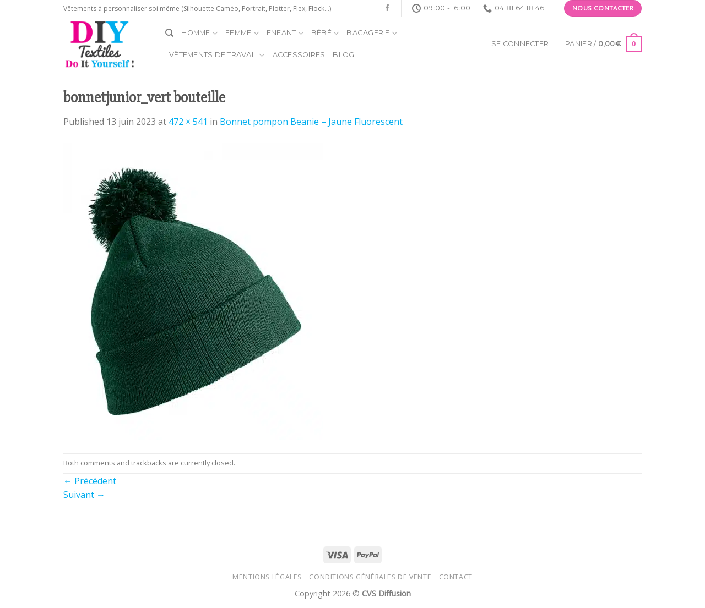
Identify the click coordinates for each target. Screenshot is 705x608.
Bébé (325, 33)
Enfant (285, 33)
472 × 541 (188, 122)
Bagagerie (371, 33)
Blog (343, 55)
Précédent (89, 481)
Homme (199, 33)
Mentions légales (267, 577)
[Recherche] (169, 33)
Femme (242, 33)
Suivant (84, 495)
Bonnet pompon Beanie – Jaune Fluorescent (311, 122)
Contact (456, 577)
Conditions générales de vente (370, 577)
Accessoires (299, 55)
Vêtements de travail (217, 55)
